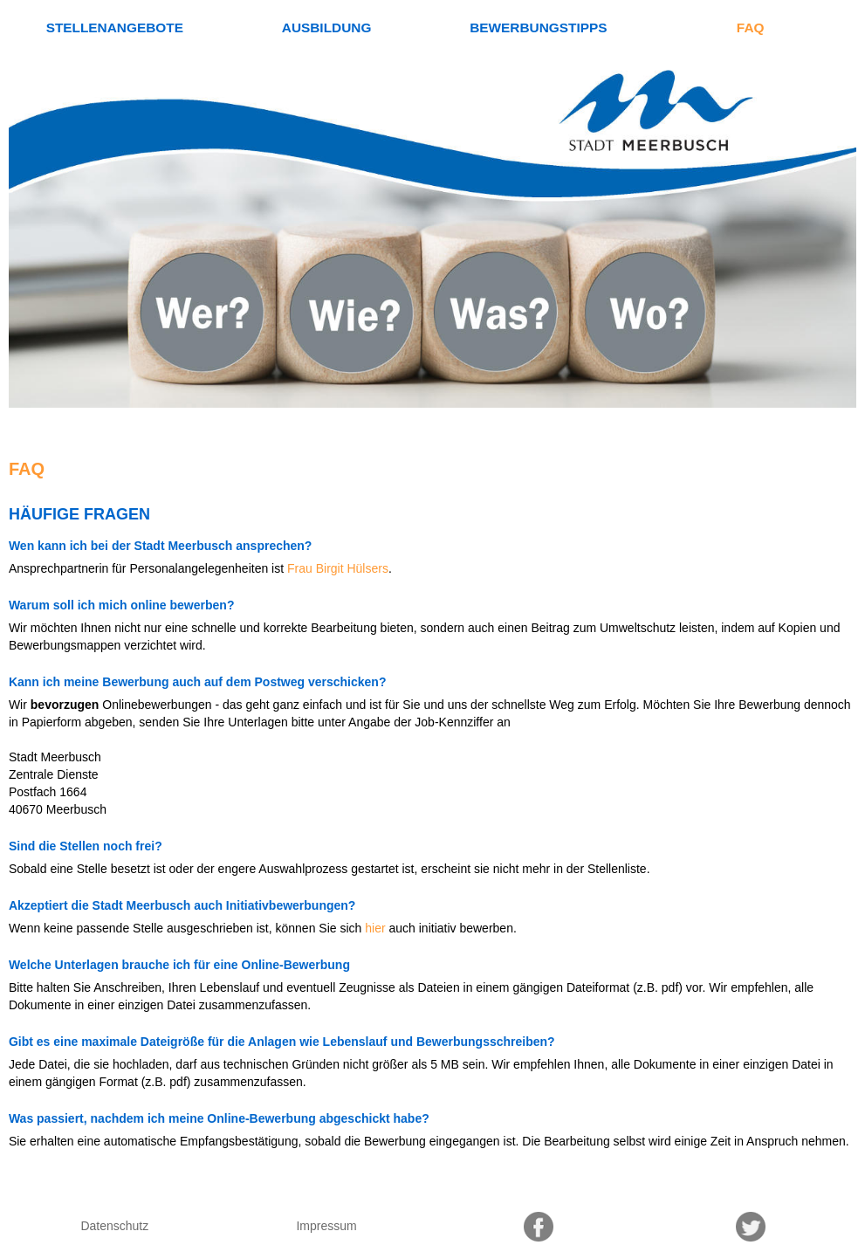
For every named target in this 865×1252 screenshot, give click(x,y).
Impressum (326, 1226)
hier (375, 928)
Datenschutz (114, 1226)
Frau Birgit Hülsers (337, 568)
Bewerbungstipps (538, 27)
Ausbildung (327, 27)
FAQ (751, 27)
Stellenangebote (114, 27)
